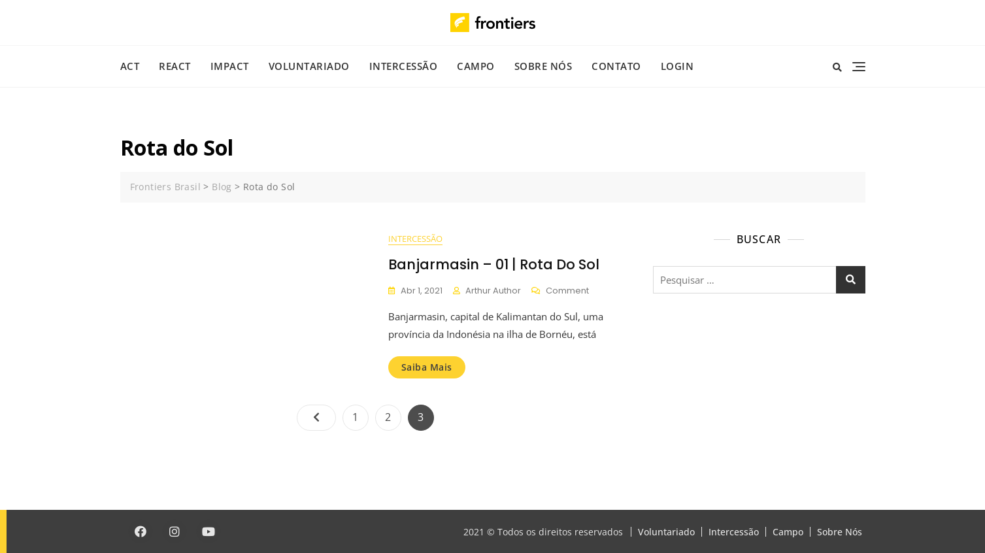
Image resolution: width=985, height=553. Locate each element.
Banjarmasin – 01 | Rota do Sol (493, 264)
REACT (175, 66)
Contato (616, 66)
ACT (130, 66)
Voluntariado (309, 66)
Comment (567, 291)
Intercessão (403, 66)
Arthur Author (493, 290)
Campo (476, 66)
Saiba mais (426, 367)
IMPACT (229, 66)
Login (677, 66)
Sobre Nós (543, 66)
